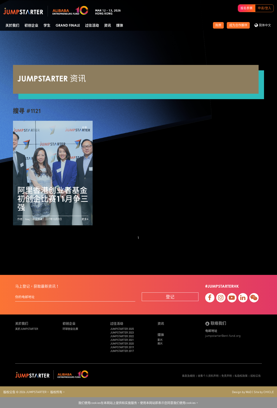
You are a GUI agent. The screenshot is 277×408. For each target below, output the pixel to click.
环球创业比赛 (70, 329)
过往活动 (92, 25)
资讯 (107, 25)
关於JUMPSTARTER (26, 329)
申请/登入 (264, 8)
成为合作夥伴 (238, 25)
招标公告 (255, 375)
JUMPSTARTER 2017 (122, 351)
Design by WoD (241, 392)
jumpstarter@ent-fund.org (223, 335)
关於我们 (12, 25)
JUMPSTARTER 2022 (122, 336)
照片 (160, 343)
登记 (170, 297)
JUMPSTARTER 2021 (122, 340)
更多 (85, 219)
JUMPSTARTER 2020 (122, 343)
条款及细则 (188, 375)
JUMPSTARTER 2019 (122, 347)
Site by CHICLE (264, 392)
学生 (46, 25)
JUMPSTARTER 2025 (122, 329)
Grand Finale (68, 25)
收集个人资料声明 (208, 375)
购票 (218, 25)
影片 (160, 340)
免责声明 (226, 375)
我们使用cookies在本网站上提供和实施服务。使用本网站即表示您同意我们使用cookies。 (138, 402)
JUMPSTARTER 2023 (122, 332)
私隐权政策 (241, 375)
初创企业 (31, 25)
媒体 (119, 25)
